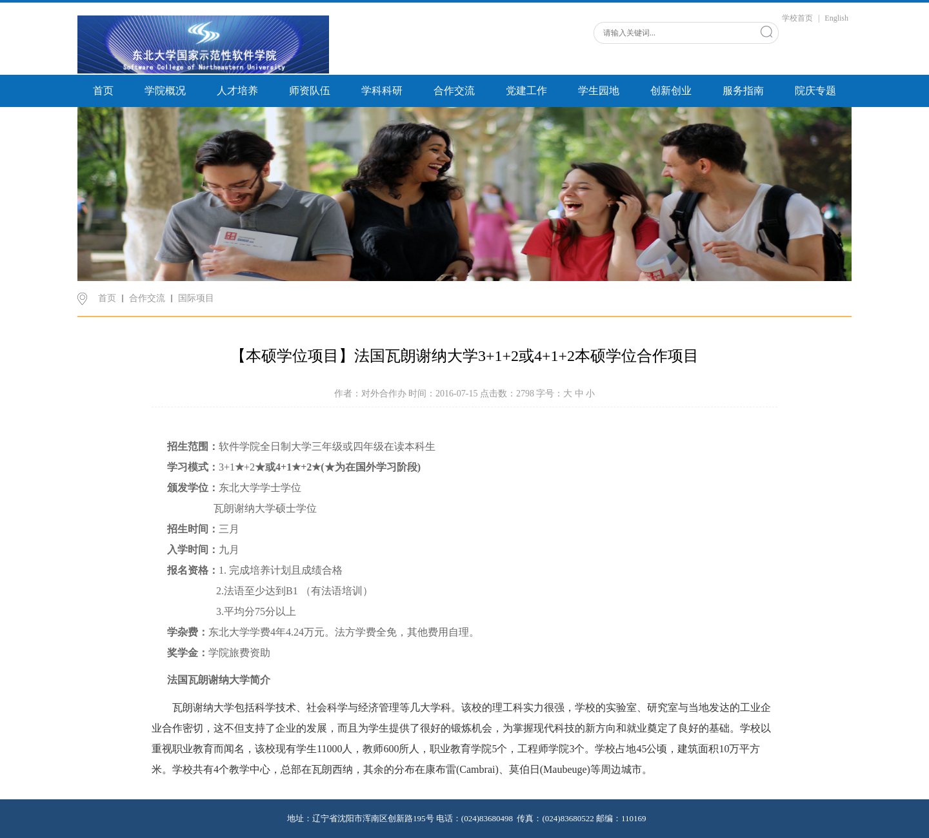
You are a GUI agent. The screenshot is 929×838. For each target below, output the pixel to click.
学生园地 (598, 90)
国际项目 (196, 298)
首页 (103, 90)
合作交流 (454, 90)
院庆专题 (815, 90)
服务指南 (743, 90)
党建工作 (526, 90)
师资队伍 (309, 90)
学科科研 (382, 90)
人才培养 (237, 90)
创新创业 (671, 90)
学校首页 (797, 18)
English (836, 18)
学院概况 (165, 90)
